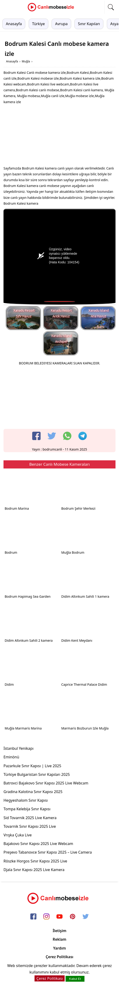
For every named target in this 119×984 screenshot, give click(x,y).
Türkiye (38, 23)
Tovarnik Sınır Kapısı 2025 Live (30, 826)
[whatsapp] (67, 436)
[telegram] (82, 436)
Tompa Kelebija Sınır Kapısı (27, 808)
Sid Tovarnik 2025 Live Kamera (30, 817)
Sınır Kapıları (89, 23)
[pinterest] (73, 917)
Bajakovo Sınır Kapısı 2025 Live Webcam (38, 843)
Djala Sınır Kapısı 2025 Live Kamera (34, 869)
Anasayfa (14, 23)
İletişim (59, 930)
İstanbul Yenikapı (19, 748)
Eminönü (11, 757)
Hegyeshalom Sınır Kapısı (26, 800)
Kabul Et (75, 979)
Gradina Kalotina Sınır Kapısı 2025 (33, 791)
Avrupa (61, 23)
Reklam (59, 939)
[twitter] (52, 436)
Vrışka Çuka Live (18, 835)
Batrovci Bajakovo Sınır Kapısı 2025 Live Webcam (46, 783)
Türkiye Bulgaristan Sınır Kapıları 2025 (37, 774)
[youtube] (59, 917)
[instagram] (46, 917)
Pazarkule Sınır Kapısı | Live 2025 (32, 765)
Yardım (59, 948)
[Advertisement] (59, 136)
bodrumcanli (52, 449)
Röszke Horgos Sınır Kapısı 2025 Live (35, 861)
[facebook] (36, 436)
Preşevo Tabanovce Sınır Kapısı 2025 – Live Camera (48, 852)
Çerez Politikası (59, 956)
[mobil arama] (110, 7)
